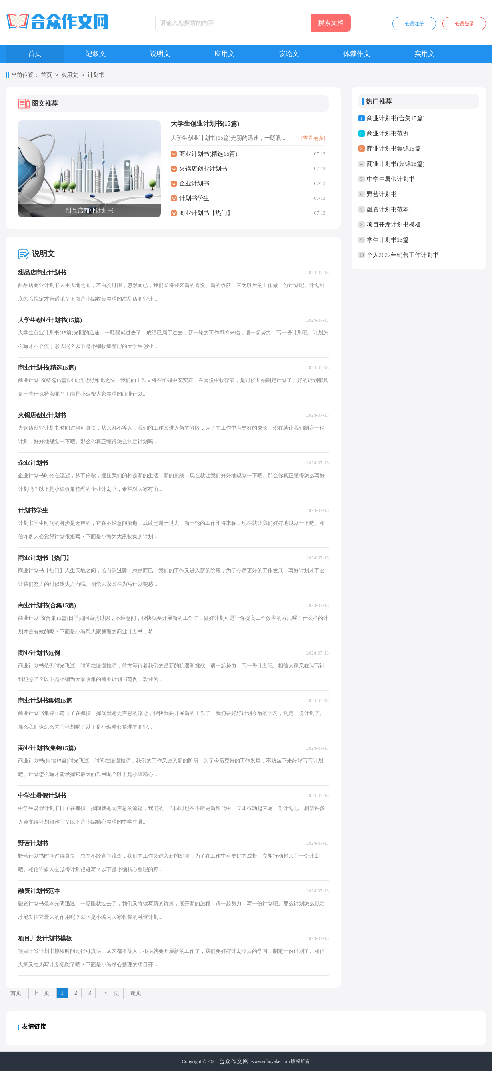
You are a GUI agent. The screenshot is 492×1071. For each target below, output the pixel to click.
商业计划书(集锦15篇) (396, 164)
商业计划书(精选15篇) (208, 154)
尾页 (136, 993)
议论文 (289, 54)
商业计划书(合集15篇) (396, 118)
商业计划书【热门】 (206, 213)
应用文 (224, 54)
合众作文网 (234, 1061)
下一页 (110, 993)
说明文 (160, 54)
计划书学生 (194, 198)
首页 (35, 54)
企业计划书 (194, 183)
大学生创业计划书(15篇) (205, 123)
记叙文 (96, 54)
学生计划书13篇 (388, 240)
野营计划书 (382, 194)
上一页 (41, 993)
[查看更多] (313, 138)
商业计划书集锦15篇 (394, 148)
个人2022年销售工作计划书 (403, 255)
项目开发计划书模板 (394, 224)
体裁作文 (356, 54)
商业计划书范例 (388, 133)
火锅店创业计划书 (203, 168)
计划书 (96, 75)
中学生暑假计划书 (391, 179)
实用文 (424, 54)
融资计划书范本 (388, 209)
